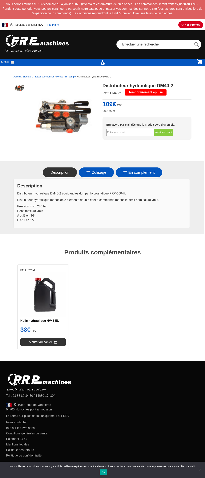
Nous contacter (16, 422)
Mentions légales (17, 444)
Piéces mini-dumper (66, 76)
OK (103, 472)
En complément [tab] (139, 172)
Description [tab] (59, 172)
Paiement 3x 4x (16, 439)
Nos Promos (190, 24)
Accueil (17, 76)
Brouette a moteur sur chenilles (38, 76)
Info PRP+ (53, 24)
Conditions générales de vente (26, 433)
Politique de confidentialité (24, 455)
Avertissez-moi (163, 132)
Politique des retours (20, 450)
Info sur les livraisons (20, 427)
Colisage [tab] (96, 172)
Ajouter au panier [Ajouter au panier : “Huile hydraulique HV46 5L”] (40, 342)
